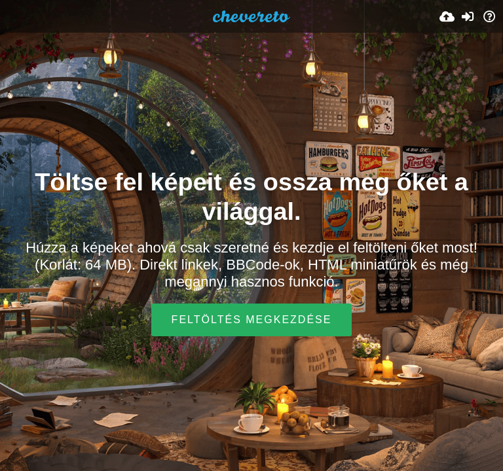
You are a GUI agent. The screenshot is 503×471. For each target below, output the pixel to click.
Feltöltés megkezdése (252, 319)
